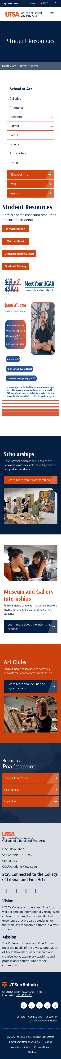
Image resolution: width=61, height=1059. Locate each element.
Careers (21, 1016)
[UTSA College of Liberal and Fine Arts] (23, 14)
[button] (55, 3)
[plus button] (30, 98)
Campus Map (35, 1016)
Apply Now (30, 801)
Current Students (28, 65)
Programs (16, 107)
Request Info (31, 174)
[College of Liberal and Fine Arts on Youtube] (26, 892)
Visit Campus (30, 789)
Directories (51, 1016)
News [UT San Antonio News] (32, 3)
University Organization (44, 1020)
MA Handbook (16, 241)
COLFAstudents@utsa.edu (19, 866)
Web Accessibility (20, 1047)
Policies (48, 1041)
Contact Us (9, 861)
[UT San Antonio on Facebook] (24, 1005)
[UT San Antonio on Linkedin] (47, 1005)
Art (14, 65)
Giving (13, 162)
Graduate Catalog (16, 266)
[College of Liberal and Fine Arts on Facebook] (5, 892)
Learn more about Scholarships (31, 480)
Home (5, 65)
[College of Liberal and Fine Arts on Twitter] (16, 892)
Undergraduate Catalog (19, 253)
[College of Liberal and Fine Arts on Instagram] (36, 892)
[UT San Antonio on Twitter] (31, 1005)
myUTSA (44, 3)
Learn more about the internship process (31, 627)
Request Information (30, 778)
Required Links (42, 1047)
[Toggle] (52, 14)
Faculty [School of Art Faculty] (14, 144)
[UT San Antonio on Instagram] (55, 1005)
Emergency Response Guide (24, 1041)
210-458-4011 (24, 995)
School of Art (20, 89)
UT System (30, 1052)
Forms (13, 135)
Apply (31, 193)
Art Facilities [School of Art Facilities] (17, 153)
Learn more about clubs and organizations (31, 686)
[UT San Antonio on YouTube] (39, 1005)
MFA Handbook (15, 228)
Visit (31, 184)
